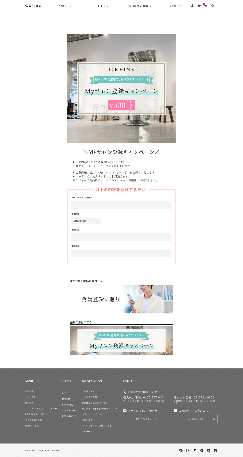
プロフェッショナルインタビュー (41, 408)
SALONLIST (88, 431)
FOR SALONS (69, 416)
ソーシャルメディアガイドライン (98, 426)
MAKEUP (66, 399)
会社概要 (29, 391)
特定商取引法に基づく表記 (94, 403)
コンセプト (30, 397)
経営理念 (29, 403)
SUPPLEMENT (69, 410)
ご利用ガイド (88, 391)
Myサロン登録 (32, 426)
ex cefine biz (195, 419)
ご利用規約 (87, 420)
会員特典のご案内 (33, 420)
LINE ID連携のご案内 (35, 414)
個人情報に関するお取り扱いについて (100, 408)
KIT (64, 393)
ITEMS (101, 22)
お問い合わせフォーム (145, 419)
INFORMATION (139, 22)
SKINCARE (67, 405)
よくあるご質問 (89, 397)
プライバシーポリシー (92, 414)
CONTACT (178, 22)
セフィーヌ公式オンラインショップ (121, 10)
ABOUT (64, 22)
